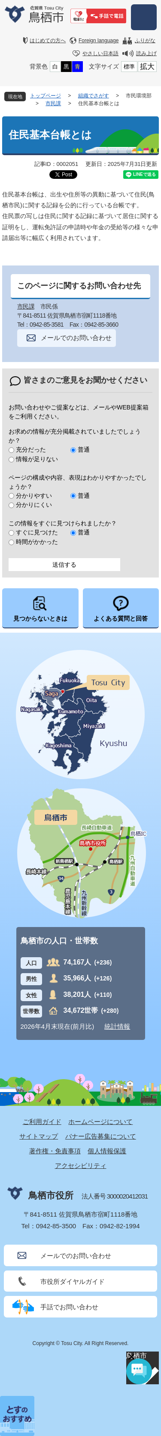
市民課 (53, 103)
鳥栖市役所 (50, 1195)
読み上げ (146, 53)
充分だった (31, 449)
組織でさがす (93, 96)
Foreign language (98, 40)
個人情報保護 (107, 1151)
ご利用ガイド (42, 1121)
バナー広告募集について (100, 1136)
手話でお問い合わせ (69, 1307)
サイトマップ (38, 1136)
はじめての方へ (48, 40)
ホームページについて (100, 1121)
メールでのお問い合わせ (76, 337)
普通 (84, 449)
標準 (129, 66)
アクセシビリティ (80, 1165)
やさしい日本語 (100, 53)
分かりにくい (34, 504)
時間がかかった (37, 541)
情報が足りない (37, 459)
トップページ (45, 96)
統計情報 (117, 1026)
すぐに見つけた (37, 532)
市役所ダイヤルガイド (72, 1281)
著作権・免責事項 (55, 1151)
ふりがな (145, 40)
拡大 (147, 66)
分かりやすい (34, 495)
